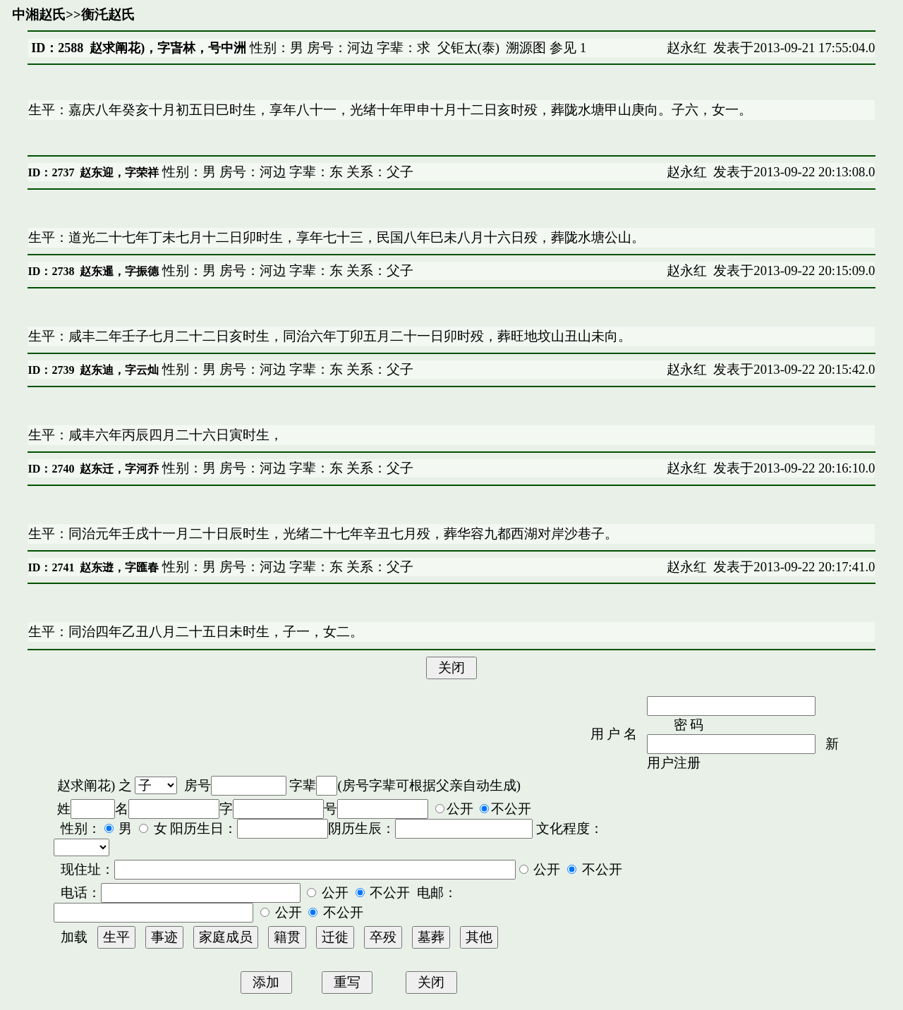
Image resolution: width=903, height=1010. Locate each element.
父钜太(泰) (468, 47)
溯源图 (526, 47)
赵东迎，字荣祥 (119, 172)
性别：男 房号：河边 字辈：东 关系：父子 (286, 171)
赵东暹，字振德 (119, 271)
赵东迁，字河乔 (119, 469)
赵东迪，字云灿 (119, 370)
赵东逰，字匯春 (119, 567)
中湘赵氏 (39, 14)
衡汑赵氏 (108, 14)
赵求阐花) (86, 785)
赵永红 (687, 47)
